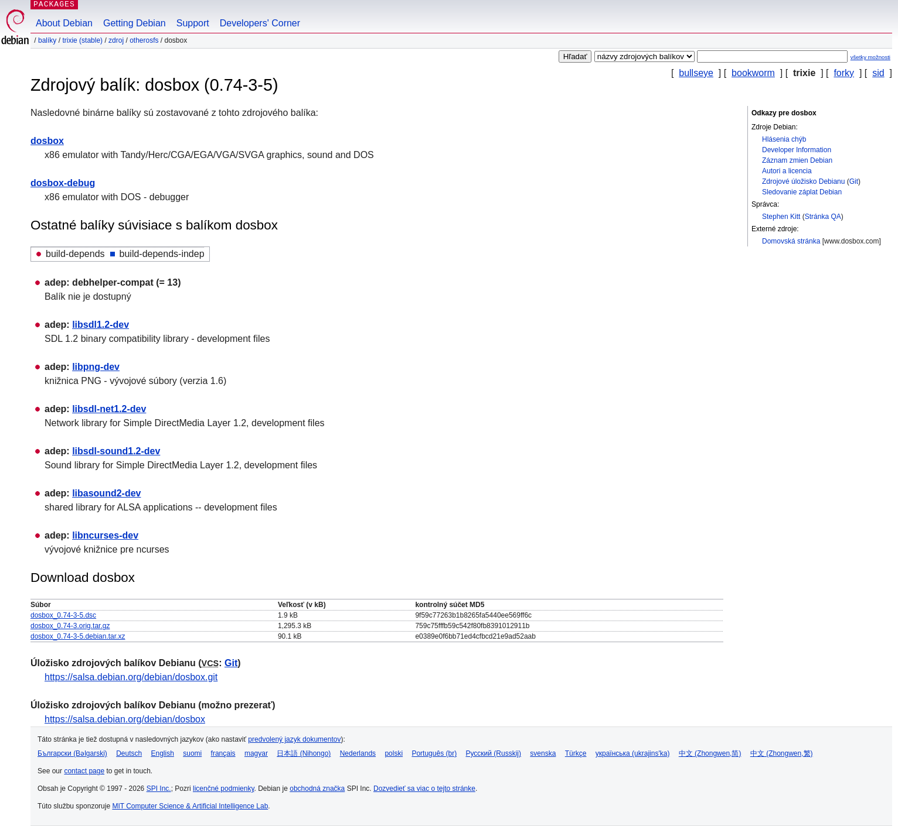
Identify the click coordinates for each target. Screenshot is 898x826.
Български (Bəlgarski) (72, 753)
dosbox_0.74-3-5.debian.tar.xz (77, 636)
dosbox (47, 141)
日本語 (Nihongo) (304, 753)
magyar (256, 753)
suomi (192, 753)
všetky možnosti (870, 57)
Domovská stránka (791, 241)
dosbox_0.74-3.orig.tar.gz (70, 626)
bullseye (696, 73)
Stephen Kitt (781, 217)
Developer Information (796, 150)
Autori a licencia (787, 171)
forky (844, 73)
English (162, 753)
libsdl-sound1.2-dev (116, 451)
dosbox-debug (62, 183)
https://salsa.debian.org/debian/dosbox (125, 719)
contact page (84, 771)
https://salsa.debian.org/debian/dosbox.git (131, 677)
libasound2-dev (106, 493)
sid (878, 73)
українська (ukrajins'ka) (633, 753)
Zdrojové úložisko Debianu (803, 181)
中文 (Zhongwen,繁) (781, 753)
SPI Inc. (159, 788)
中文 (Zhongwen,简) (710, 753)
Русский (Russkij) (493, 753)
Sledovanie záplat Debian (802, 192)
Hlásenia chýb (784, 139)
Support (192, 23)
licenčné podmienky (223, 788)
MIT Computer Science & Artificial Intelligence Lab (190, 806)
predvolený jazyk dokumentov (294, 739)
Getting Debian (134, 23)
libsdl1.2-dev (100, 325)
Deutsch (129, 753)
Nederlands (358, 753)
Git (853, 181)
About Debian (64, 23)
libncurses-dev (105, 535)
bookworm (753, 73)
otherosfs (144, 40)
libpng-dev (96, 367)
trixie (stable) (82, 40)
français (223, 753)
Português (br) (434, 753)
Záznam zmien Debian (797, 160)
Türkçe (576, 753)
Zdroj (116, 40)
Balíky (47, 40)
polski (394, 753)
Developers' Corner (260, 23)
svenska (543, 753)
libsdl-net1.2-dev (109, 409)
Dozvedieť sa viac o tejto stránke (424, 788)
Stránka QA (823, 217)
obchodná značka (317, 788)
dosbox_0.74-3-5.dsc (63, 615)
